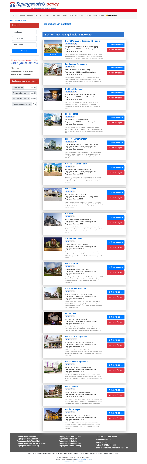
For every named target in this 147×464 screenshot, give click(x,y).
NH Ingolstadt (71, 114)
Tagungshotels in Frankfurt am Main (31, 443)
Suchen (24, 51)
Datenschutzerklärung (95, 15)
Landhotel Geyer (72, 409)
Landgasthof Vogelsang (76, 64)
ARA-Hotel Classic (73, 238)
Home (15, 15)
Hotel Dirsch (70, 189)
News (59, 15)
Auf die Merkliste (116, 45)
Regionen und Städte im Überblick (73, 461)
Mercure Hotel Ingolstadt (76, 361)
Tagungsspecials (26, 15)
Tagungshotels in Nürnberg (70, 446)
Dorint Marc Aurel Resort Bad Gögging (82, 41)
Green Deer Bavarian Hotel (77, 164)
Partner (46, 15)
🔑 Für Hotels (111, 15)
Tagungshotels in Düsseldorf (28, 441)
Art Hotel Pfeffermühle (75, 288)
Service (38, 15)
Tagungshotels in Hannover (70, 436)
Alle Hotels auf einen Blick (83, 459)
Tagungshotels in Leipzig (69, 441)
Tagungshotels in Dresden (27, 439)
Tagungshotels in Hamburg (28, 446)
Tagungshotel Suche (20, 20)
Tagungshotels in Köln (68, 439)
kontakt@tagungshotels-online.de (114, 448)
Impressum (79, 15)
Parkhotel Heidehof (74, 89)
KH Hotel (69, 214)
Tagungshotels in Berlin (26, 436)
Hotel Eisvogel (71, 386)
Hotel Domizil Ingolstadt (76, 336)
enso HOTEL (70, 313)
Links (53, 15)
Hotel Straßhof (71, 263)
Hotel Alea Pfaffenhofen (76, 139)
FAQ (65, 15)
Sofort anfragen (115, 50)
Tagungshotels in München (70, 443)
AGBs (70, 15)
